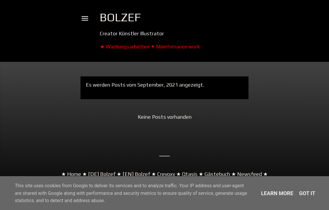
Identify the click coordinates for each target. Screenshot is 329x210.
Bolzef (120, 17)
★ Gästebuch (214, 174)
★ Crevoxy (162, 174)
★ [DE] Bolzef (98, 174)
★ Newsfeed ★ (249, 174)
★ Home (71, 174)
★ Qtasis (187, 174)
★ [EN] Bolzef (133, 174)
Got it (307, 193)
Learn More (277, 193)
